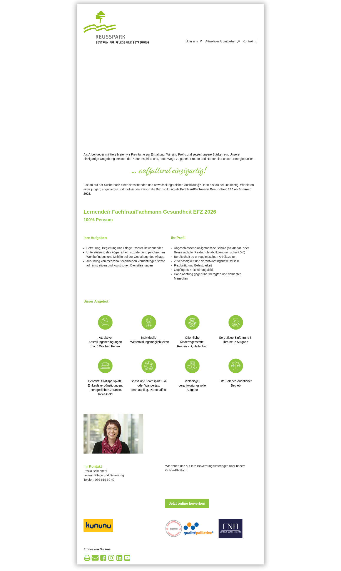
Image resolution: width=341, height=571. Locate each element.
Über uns (192, 41)
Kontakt (248, 41)
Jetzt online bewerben (187, 503)
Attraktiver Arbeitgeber (220, 41)
